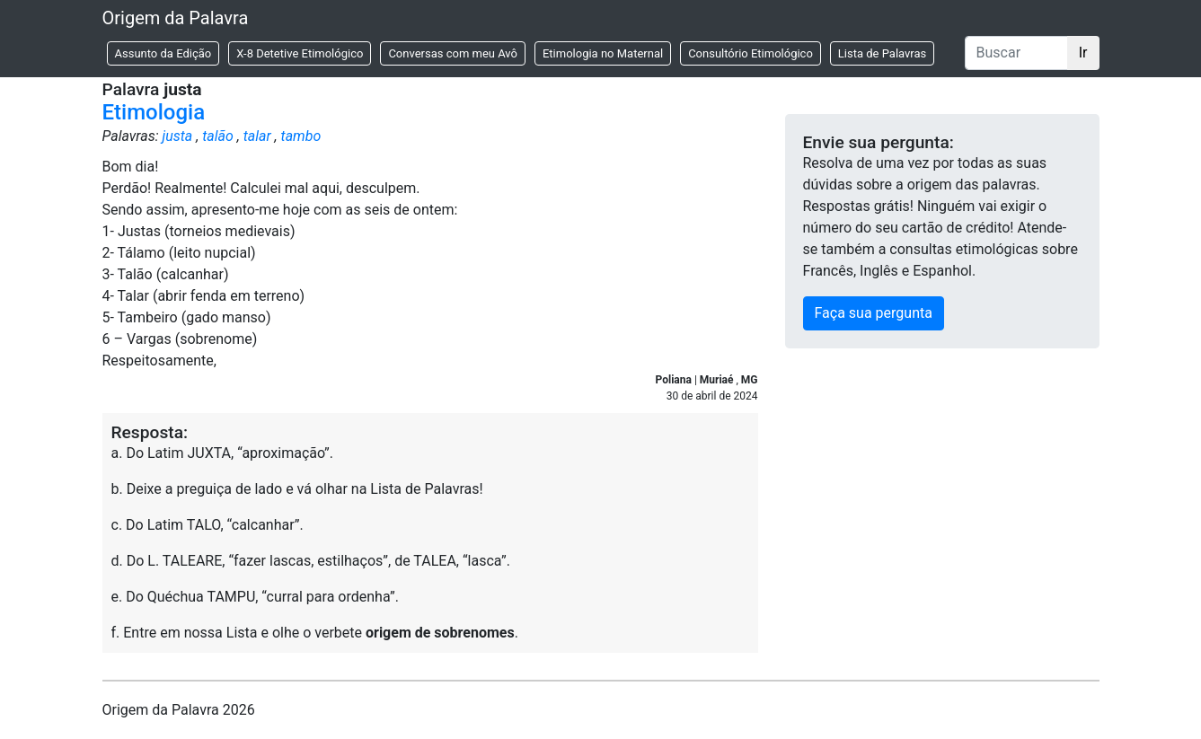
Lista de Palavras (882, 53)
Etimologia (154, 112)
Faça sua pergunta (873, 312)
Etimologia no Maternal (603, 53)
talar (257, 136)
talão (218, 136)
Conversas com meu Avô (452, 53)
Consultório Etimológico (750, 53)
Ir (1083, 52)
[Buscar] (1016, 53)
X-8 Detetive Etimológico (299, 53)
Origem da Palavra (175, 18)
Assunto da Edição (163, 53)
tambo (301, 136)
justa (177, 136)
